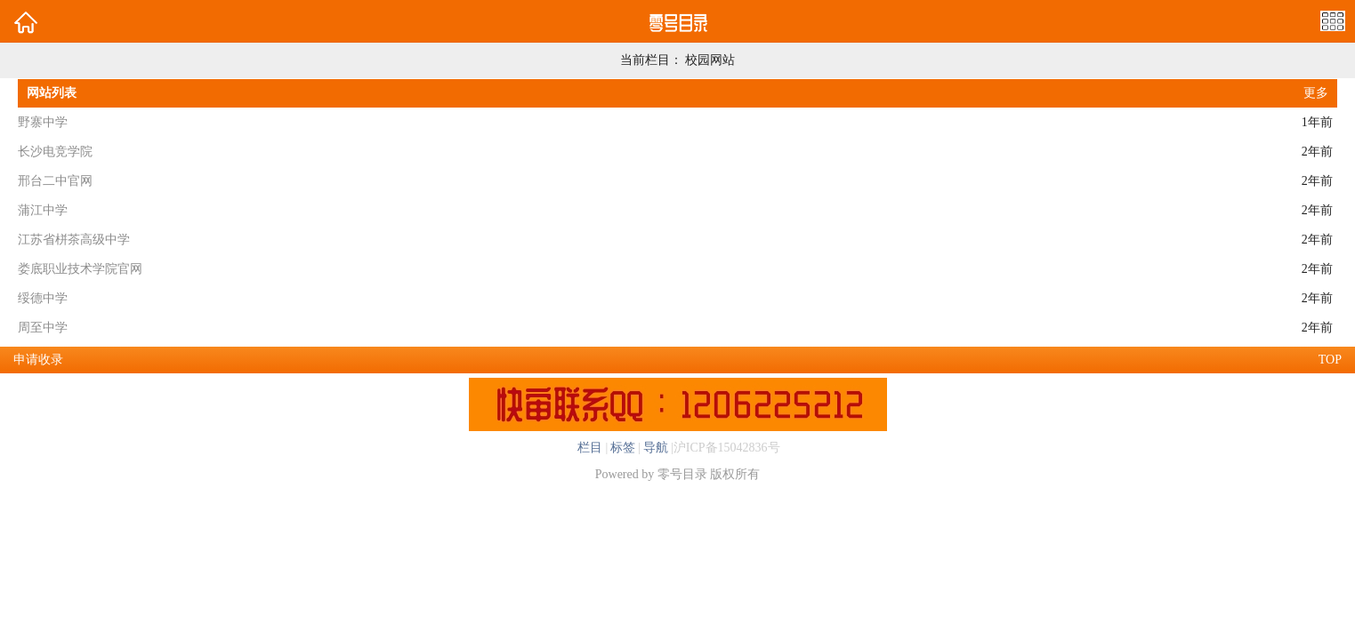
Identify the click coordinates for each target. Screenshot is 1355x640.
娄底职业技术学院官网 (80, 269)
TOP (1330, 359)
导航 (655, 447)
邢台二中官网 (55, 181)
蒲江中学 (43, 210)
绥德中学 (43, 298)
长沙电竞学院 (55, 151)
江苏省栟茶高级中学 (74, 239)
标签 (622, 447)
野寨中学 (43, 122)
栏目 (589, 447)
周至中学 (43, 327)
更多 (1315, 93)
